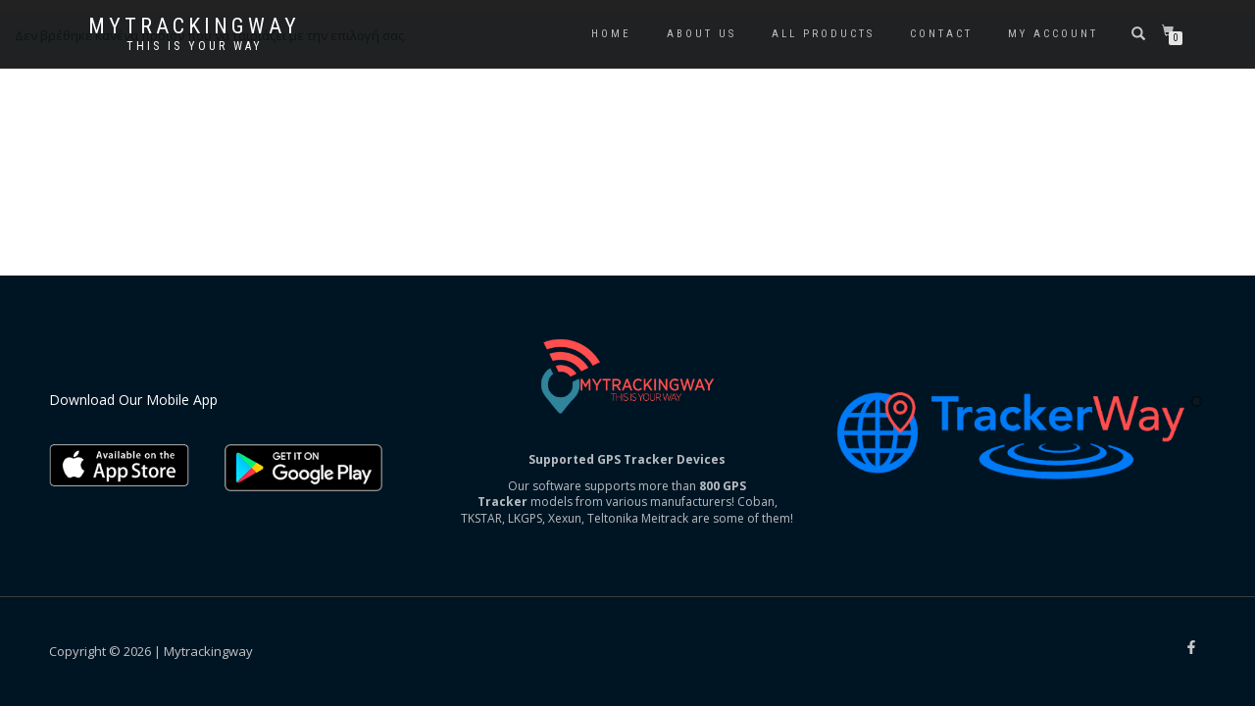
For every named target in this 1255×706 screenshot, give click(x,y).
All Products (823, 33)
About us (701, 33)
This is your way (194, 46)
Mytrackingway (194, 26)
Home (611, 33)
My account (1053, 33)
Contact (941, 33)
